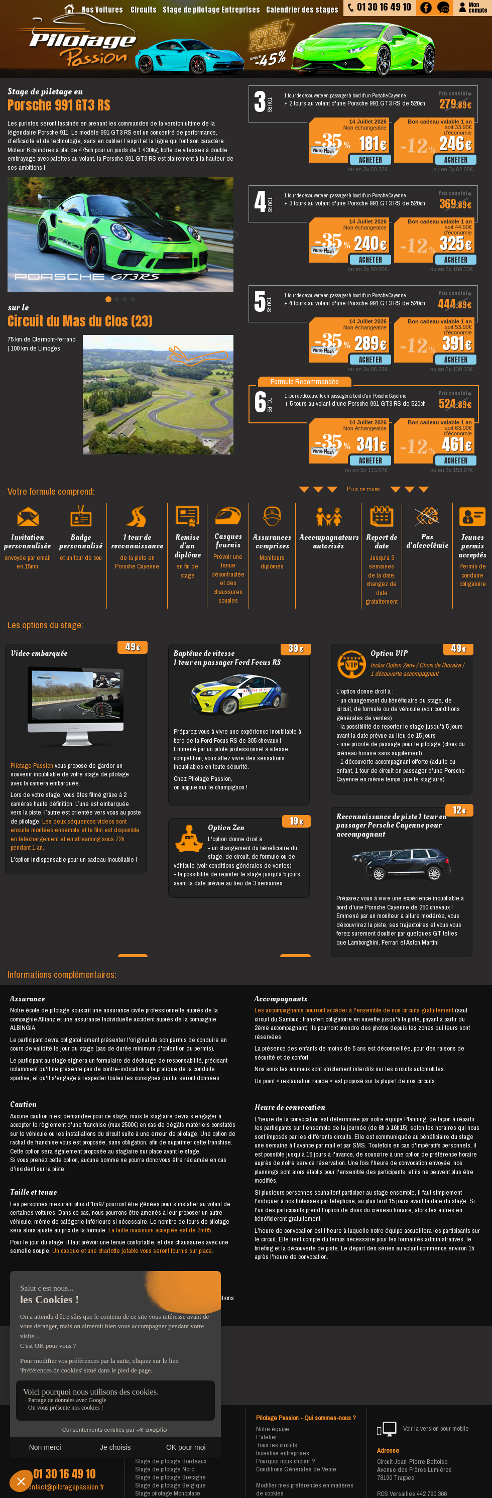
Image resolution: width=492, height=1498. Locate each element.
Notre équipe (272, 1429)
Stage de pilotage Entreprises (211, 10)
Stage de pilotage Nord (165, 1469)
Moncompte (477, 7)
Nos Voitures (102, 10)
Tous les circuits (276, 1445)
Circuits (144, 10)
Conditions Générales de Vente (296, 1469)
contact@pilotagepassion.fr (64, 1487)
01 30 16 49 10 (64, 1474)
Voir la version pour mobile (423, 1429)
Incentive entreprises (282, 1453)
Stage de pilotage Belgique (170, 1485)
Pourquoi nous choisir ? (285, 1461)
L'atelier (266, 1437)
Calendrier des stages (302, 10)
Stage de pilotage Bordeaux (170, 1461)
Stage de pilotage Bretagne (170, 1477)
